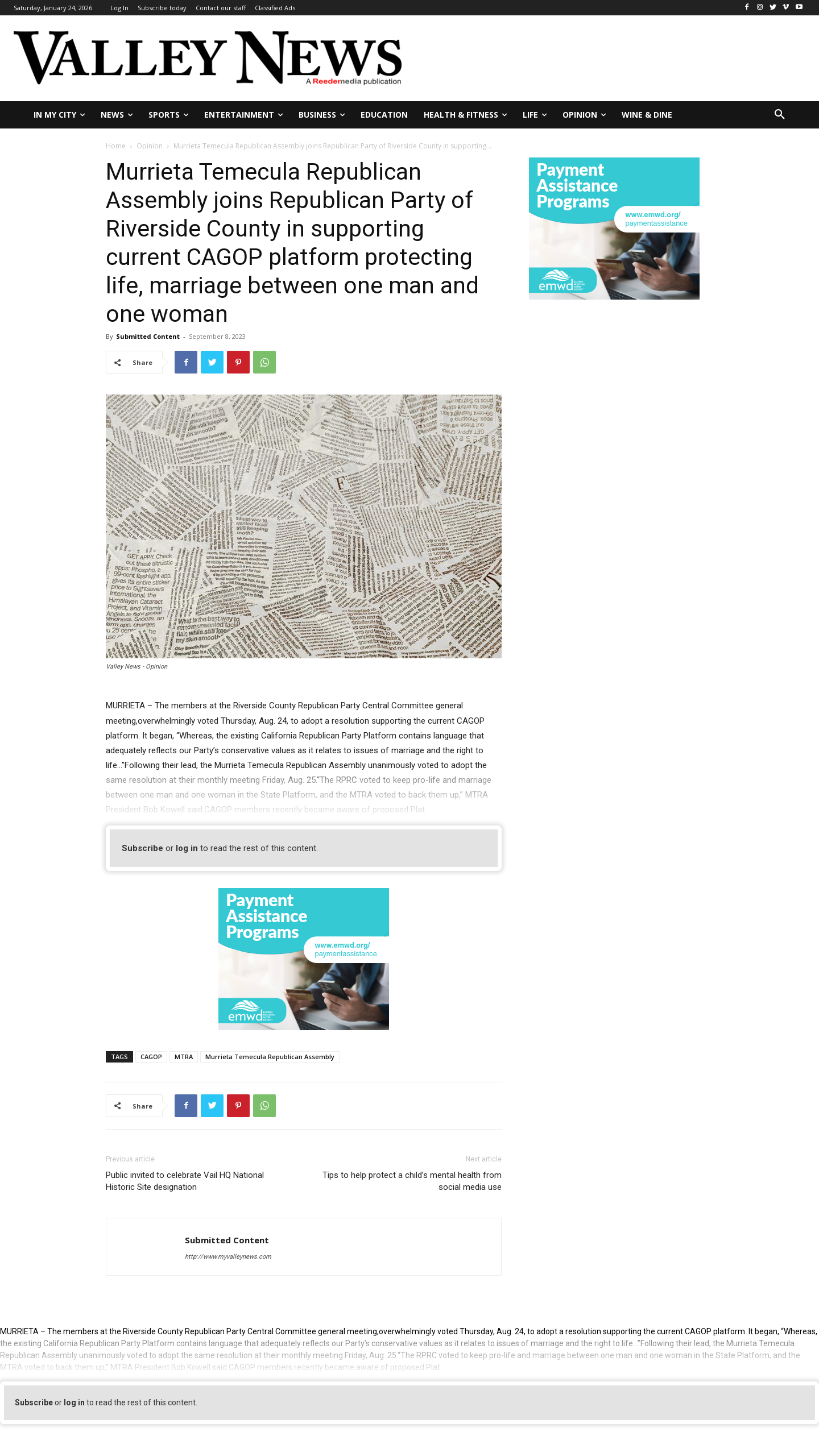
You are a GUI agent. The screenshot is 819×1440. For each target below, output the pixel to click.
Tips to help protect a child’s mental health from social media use (412, 1181)
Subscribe (142, 848)
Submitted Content (148, 336)
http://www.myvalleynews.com (228, 1256)
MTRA (184, 1056)
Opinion (149, 146)
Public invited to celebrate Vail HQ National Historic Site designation (185, 1181)
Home (116, 146)
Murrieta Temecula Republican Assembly (269, 1056)
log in (187, 848)
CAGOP (151, 1056)
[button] (779, 114)
